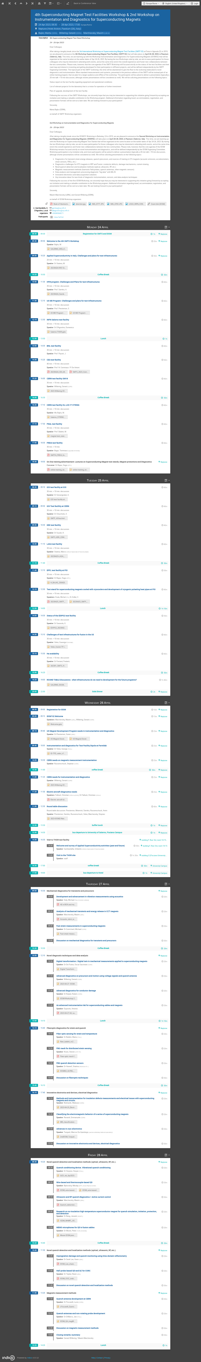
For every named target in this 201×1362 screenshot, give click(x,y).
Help (93, 1358)
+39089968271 (58, 213)
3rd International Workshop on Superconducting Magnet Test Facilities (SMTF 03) (111, 51)
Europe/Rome (151, 3)
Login (196, 3)
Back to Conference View (85, 3)
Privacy (107, 1358)
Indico (29, 1358)
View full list (59, 217)
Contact (99, 1358)
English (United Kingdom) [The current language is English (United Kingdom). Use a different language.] (175, 3)
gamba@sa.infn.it (59, 208)
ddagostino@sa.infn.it (60, 211)
